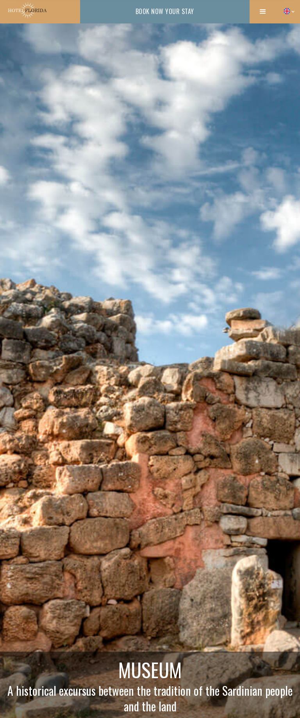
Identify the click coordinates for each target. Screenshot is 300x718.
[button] (263, 11)
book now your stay (165, 11)
